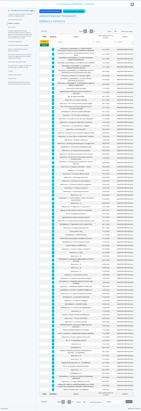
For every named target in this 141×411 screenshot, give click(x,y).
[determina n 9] (53, 311)
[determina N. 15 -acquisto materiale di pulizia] (53, 293)
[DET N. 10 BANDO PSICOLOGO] (53, 213)
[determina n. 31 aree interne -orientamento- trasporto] (53, 136)
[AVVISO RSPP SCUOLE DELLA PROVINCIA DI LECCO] (53, 238)
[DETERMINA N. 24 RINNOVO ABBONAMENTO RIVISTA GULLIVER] (53, 260)
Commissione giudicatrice (15, 45)
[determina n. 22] (53, 267)
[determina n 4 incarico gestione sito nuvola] (53, 336)
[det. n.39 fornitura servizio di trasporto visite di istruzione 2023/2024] (53, 107)
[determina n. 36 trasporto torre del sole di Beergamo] (53, 118)
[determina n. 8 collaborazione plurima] (53, 227)
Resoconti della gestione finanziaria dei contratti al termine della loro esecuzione (19, 86)
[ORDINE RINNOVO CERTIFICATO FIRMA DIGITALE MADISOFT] (53, 325)
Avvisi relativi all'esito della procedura (18, 49)
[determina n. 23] (53, 264)
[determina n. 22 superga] (53, 170)
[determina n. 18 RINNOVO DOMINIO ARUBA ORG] (53, 286)
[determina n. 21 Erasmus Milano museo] (53, 173)
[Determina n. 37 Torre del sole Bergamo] (53, 115)
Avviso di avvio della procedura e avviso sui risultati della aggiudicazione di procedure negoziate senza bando (19, 59)
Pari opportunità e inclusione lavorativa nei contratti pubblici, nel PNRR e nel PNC (19, 69)
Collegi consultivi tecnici (14, 78)
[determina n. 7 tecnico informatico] (53, 318)
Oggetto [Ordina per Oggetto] (76, 37)
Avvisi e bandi (11, 30)
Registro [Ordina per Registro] (125, 37)
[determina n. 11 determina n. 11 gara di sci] (53, 206)
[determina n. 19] (53, 359)
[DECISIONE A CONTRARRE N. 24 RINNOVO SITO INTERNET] (53, 62)
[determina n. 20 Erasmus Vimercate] (53, 177)
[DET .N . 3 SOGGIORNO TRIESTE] (53, 340)
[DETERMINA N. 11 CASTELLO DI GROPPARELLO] (53, 307)
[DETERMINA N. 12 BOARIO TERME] (53, 304)
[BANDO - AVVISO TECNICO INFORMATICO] (53, 314)
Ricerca (44, 45)
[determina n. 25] (53, 256)
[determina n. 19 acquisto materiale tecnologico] (53, 278)
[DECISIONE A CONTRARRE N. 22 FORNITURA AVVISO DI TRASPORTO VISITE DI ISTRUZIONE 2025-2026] (53, 71)
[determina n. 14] (53, 194)
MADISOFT (137, 408)
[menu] (118, 401)
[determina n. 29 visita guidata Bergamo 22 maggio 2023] (53, 143)
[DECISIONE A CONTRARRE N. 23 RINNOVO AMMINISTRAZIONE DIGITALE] (53, 66)
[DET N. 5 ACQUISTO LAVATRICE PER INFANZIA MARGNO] (53, 333)
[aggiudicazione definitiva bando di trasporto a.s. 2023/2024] (53, 92)
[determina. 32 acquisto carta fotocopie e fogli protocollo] (53, 132)
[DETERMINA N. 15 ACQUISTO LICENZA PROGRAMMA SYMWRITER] (53, 377)
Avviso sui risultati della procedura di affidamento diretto (18, 53)
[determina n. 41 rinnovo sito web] (53, 99)
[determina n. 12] (53, 203)
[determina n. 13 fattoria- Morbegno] (53, 300)
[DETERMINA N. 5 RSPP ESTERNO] (53, 234)
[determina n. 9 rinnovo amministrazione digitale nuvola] (53, 220)
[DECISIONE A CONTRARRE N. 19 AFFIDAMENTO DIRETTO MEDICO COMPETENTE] (53, 84)
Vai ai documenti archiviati (74, 11)
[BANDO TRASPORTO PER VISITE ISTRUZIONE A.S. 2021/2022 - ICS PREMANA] (53, 351)
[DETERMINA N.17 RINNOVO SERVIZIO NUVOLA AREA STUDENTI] (53, 282)
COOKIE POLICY (4, 408)
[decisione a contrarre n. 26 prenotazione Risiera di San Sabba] (53, 54)
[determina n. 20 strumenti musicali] (53, 274)
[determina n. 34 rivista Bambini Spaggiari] (53, 125)
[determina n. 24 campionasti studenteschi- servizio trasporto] (53, 162)
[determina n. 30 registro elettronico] (53, 139)
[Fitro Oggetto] (76, 44)
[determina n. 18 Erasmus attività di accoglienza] (53, 184)
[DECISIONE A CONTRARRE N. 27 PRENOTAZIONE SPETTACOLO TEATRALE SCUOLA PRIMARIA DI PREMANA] (53, 49)
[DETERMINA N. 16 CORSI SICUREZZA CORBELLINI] (53, 289)
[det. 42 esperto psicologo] (53, 96)
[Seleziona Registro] (125, 44)
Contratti (10, 74)
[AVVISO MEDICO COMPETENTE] (53, 245)
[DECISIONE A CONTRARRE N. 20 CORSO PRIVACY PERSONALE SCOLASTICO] (53, 79)
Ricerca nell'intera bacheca (50, 11)
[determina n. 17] (53, 369)
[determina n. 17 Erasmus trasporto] (53, 187)
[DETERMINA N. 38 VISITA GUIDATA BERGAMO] (53, 111)
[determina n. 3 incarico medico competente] (53, 249)
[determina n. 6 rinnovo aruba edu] (53, 321)
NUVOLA (131, 408)
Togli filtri (44, 41)
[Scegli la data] (106, 44)
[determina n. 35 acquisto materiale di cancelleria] (53, 122)
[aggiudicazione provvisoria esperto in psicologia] (53, 210)
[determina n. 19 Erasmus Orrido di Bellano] (53, 180)
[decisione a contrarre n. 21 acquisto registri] (53, 75)
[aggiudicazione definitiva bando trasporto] (53, 217)
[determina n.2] (53, 344)
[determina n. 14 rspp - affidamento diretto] (53, 381)
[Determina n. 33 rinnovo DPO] (53, 129)
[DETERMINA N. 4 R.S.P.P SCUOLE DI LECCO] (53, 241)
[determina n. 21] (53, 271)
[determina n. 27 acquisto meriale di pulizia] (53, 150)
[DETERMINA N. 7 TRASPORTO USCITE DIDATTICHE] (53, 224)
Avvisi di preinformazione (15, 23)
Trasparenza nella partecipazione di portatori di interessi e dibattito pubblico (20, 18)
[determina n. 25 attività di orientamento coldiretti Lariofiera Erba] (53, 158)
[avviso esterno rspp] (53, 231)
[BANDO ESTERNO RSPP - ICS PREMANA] (53, 389)
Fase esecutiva (12, 82)
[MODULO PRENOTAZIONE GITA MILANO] (53, 329)
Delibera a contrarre (13, 27)
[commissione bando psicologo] (53, 88)
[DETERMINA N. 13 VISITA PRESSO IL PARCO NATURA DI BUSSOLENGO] (53, 198)
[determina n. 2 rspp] (53, 252)
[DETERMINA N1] (53, 347)
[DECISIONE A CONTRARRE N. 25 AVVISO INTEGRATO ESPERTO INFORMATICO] (53, 58)
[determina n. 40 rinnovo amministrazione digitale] (53, 103)
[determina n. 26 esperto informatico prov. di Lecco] (53, 153)
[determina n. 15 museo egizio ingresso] (53, 191)
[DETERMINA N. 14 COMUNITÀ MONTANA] (53, 297)
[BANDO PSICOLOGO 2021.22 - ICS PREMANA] (53, 362)
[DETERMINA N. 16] (53, 373)
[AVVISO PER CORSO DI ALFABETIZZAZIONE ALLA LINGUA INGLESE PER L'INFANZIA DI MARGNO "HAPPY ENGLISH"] (53, 385)
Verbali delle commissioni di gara (17, 65)
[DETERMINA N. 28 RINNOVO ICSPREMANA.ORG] (53, 146)
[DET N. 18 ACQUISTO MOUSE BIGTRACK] (53, 366)
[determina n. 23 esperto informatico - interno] (53, 166)
